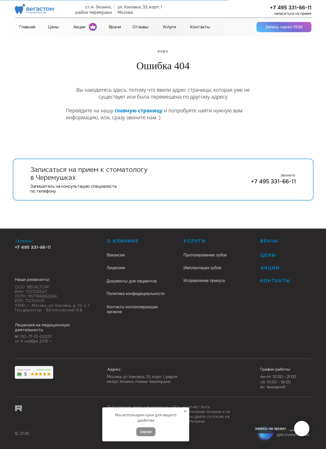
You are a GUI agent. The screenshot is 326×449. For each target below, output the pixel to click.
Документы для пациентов (132, 281)
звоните (287, 175)
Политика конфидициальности (136, 293)
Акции (270, 268)
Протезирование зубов (205, 255)
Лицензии (116, 268)
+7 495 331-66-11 (290, 8)
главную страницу (139, 110)
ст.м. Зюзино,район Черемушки (93, 9)
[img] (33, 425)
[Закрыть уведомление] (185, 411)
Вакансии (116, 255)
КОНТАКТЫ (275, 280)
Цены (268, 255)
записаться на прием (292, 13)
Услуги (195, 241)
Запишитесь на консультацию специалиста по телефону (73, 189)
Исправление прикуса (204, 280)
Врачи (269, 241)
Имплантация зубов (202, 268)
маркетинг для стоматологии (293, 432)
